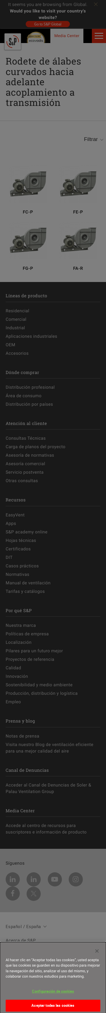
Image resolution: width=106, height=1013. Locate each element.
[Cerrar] (97, 953)
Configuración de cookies (53, 993)
